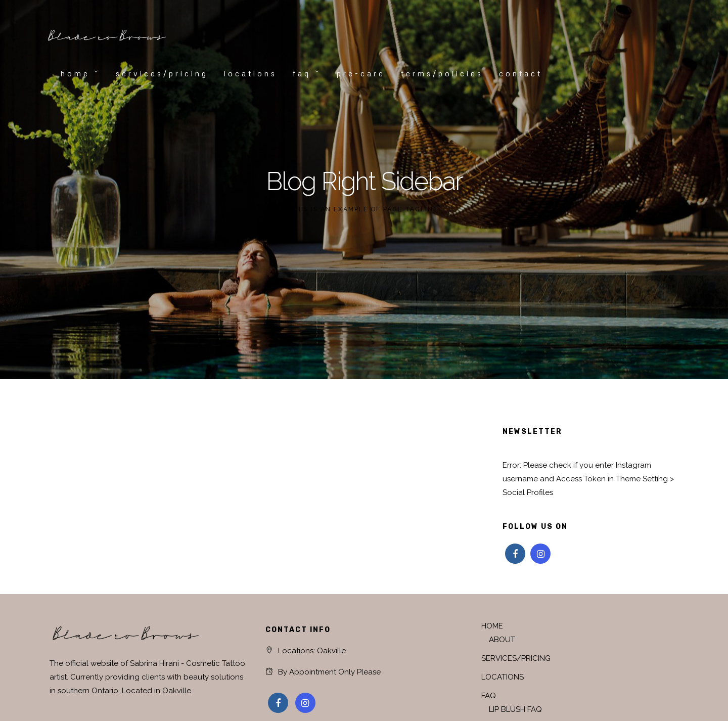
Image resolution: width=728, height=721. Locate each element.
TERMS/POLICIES (442, 73)
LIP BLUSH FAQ (515, 709)
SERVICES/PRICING (162, 73)
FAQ (302, 73)
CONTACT (520, 73)
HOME (75, 73)
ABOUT (502, 639)
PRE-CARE (361, 73)
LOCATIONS (250, 73)
